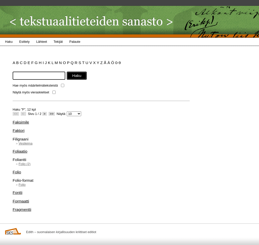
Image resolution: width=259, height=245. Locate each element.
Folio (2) (24, 164)
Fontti (17, 192)
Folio (17, 172)
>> (52, 114)
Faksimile (21, 122)
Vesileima (25, 143)
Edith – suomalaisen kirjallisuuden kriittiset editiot (61, 232)
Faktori (19, 130)
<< (16, 114)
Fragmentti (22, 209)
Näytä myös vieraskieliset (31, 92)
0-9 (118, 62)
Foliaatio (20, 151)
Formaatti (21, 201)
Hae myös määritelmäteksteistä (35, 85)
